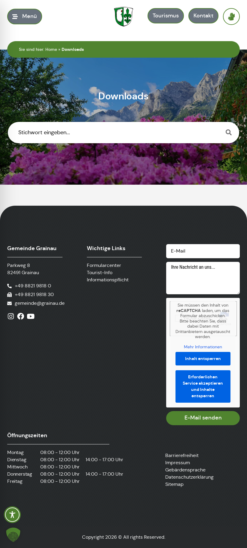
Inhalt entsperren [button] (203, 358)
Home (51, 49)
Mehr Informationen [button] (203, 346)
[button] (13, 535)
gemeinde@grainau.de (40, 303)
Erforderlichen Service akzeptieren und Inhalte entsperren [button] (203, 386)
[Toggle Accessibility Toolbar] (12, 514)
